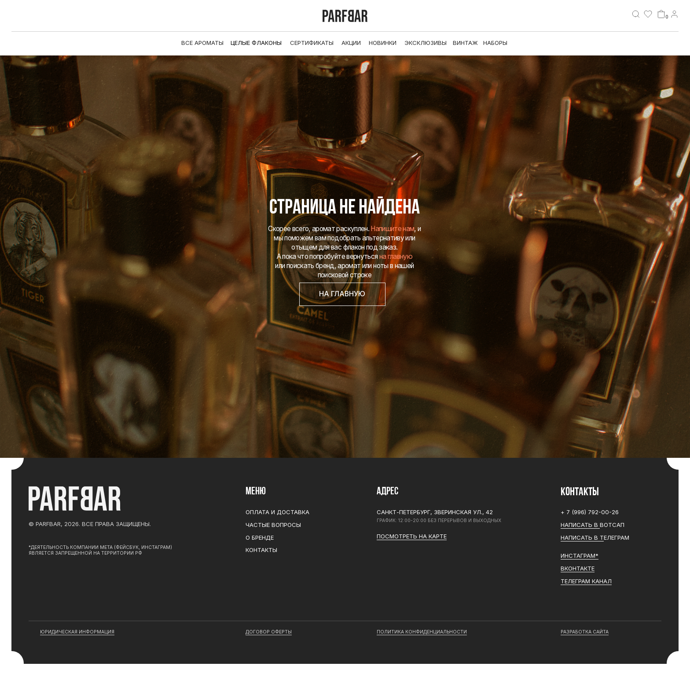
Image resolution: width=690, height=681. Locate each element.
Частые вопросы (273, 524)
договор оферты (269, 632)
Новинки (382, 42)
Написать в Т (582, 537)
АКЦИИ (351, 42)
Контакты (261, 549)
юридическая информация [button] (77, 632)
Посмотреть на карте (412, 536)
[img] (635, 14)
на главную (395, 256)
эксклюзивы (425, 42)
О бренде (260, 537)
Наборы (495, 42)
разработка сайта (585, 632)
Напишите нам (392, 229)
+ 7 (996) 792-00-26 (590, 511)
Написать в (580, 524)
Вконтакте (578, 568)
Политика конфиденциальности (422, 632)
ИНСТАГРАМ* (579, 555)
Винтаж (465, 42)
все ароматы (202, 42)
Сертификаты (312, 42)
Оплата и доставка (277, 511)
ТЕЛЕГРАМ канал (586, 581)
